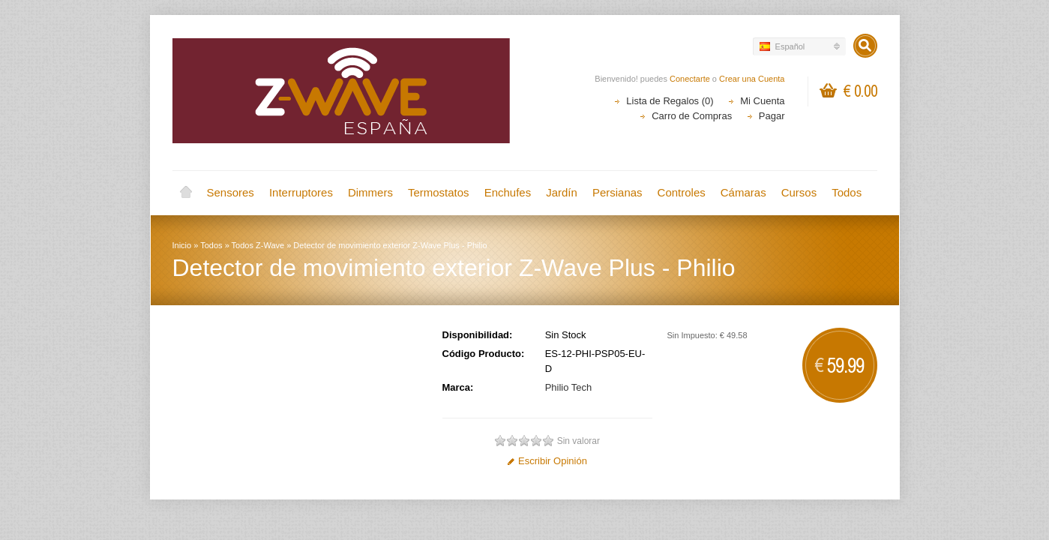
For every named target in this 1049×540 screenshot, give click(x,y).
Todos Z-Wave (258, 245)
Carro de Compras (692, 116)
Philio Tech (568, 387)
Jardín (561, 192)
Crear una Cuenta (751, 78)
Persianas (617, 192)
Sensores (230, 192)
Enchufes (508, 192)
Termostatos (438, 192)
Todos (847, 192)
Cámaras (743, 192)
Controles (682, 192)
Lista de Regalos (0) (669, 100)
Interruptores (301, 192)
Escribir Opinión (547, 460)
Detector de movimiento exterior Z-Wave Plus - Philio (390, 245)
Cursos (799, 192)
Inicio (185, 193)
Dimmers (370, 192)
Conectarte (690, 78)
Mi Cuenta (762, 100)
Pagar (772, 116)
